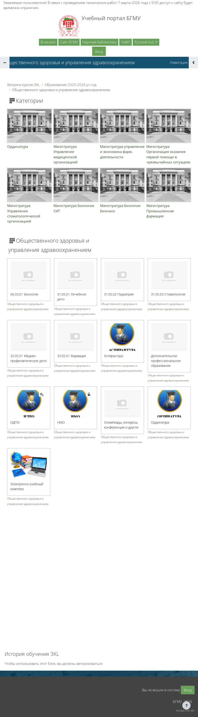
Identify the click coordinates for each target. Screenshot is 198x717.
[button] (146, 42)
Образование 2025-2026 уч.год (70, 84)
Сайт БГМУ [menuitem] (69, 42)
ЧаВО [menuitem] (125, 42)
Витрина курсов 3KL (23, 84)
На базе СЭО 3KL (185, 710)
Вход (99, 51)
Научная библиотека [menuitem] (99, 42)
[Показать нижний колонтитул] (186, 705)
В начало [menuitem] (48, 42)
